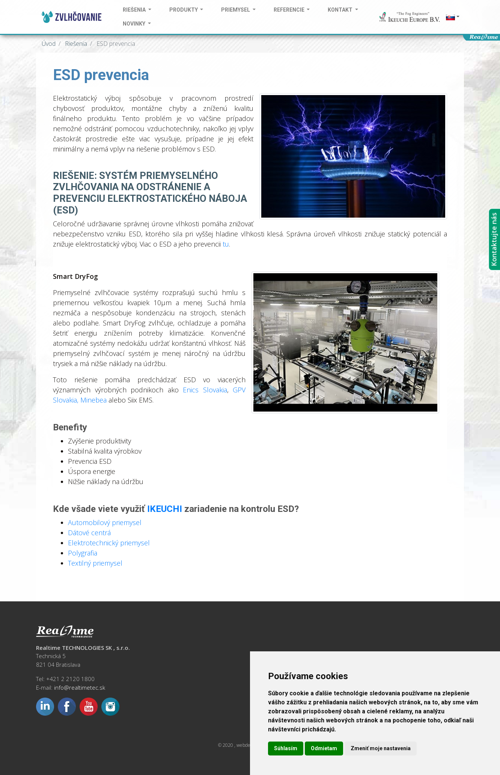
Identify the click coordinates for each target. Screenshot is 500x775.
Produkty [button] (184, 10)
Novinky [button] (134, 24)
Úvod (49, 43)
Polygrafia (82, 552)
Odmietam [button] (324, 748)
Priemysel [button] (236, 10)
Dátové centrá (89, 532)
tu (226, 243)
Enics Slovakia (205, 389)
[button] (452, 17)
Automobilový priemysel (105, 522)
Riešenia (75, 43)
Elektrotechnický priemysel (109, 542)
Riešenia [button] (135, 10)
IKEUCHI (164, 509)
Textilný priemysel (95, 563)
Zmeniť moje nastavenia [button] (381, 748)
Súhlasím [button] (285, 748)
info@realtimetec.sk (79, 687)
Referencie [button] (290, 10)
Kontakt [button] (341, 10)
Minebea (94, 399)
